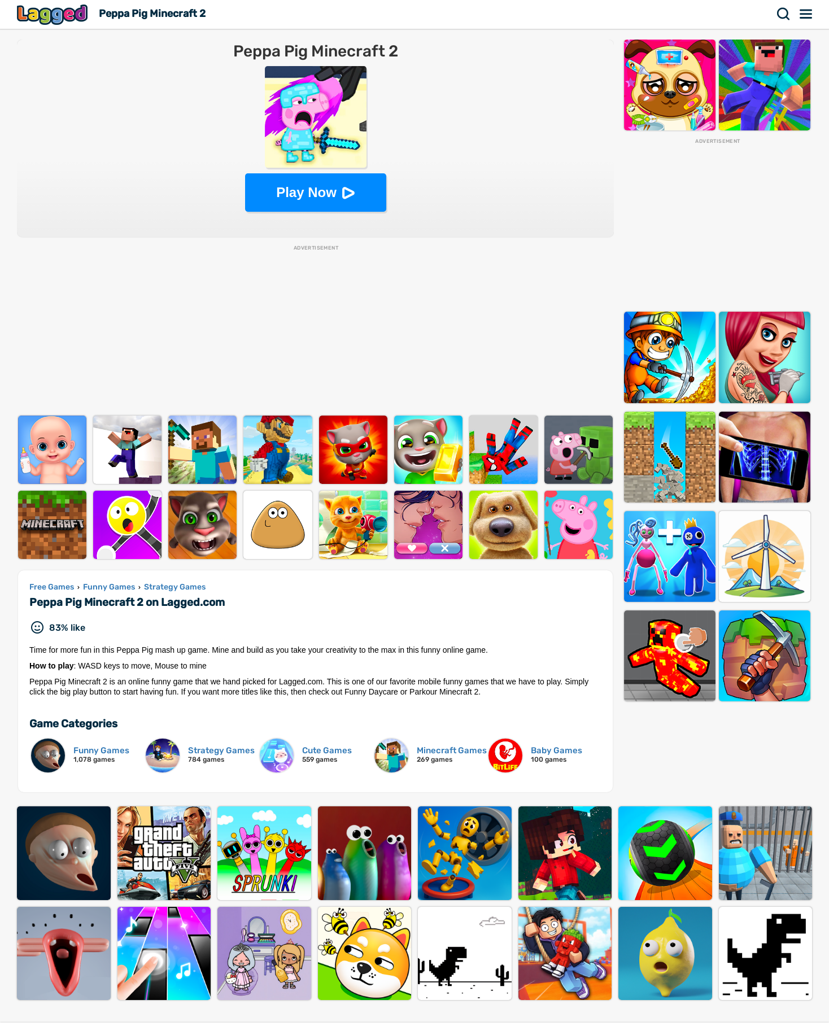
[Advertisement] (316, 331)
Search (784, 14)
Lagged (53, 14)
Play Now (306, 192)
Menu (806, 14)
